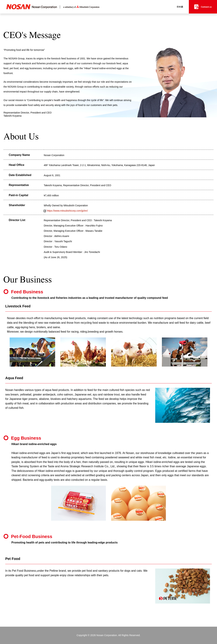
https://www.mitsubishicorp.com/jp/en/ (66, 210)
